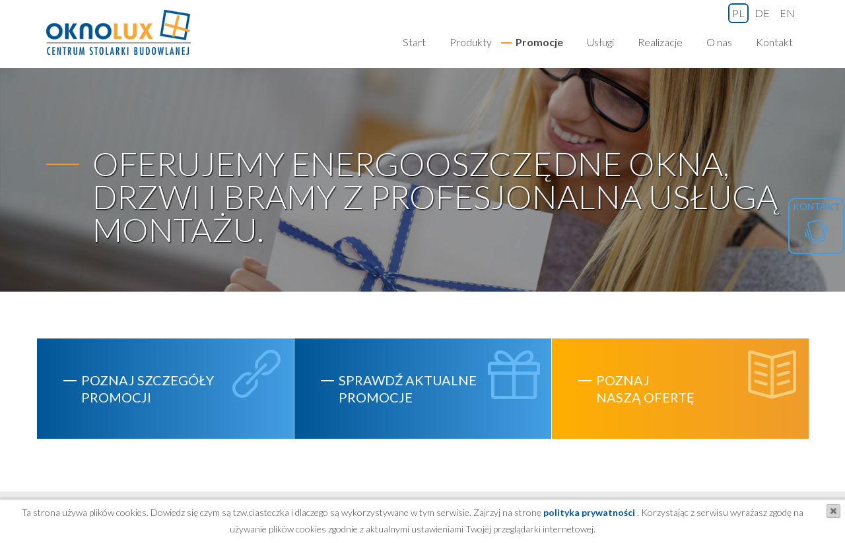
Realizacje (660, 42)
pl (738, 13)
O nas (719, 42)
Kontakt (774, 42)
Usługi (600, 42)
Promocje (539, 42)
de (762, 13)
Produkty (471, 42)
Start (414, 42)
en (787, 13)
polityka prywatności (588, 512)
